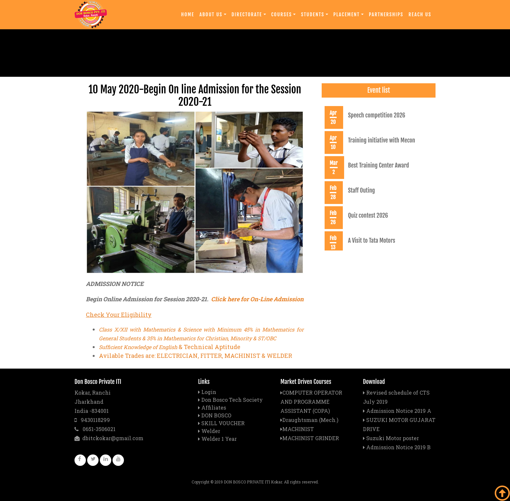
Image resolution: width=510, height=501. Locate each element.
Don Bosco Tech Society (232, 399)
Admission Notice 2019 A (397, 410)
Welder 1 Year (219, 438)
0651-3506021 (94, 429)
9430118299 (92, 419)
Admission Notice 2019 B (397, 447)
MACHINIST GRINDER (309, 438)
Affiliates (213, 407)
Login (208, 391)
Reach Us (420, 14)
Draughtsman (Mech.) (309, 419)
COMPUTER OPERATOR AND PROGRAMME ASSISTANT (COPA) (311, 401)
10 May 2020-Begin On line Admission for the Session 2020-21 (194, 95)
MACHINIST (297, 429)
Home (187, 14)
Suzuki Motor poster (391, 438)
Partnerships (386, 14)
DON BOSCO (216, 415)
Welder (210, 430)
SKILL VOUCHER (223, 423)
